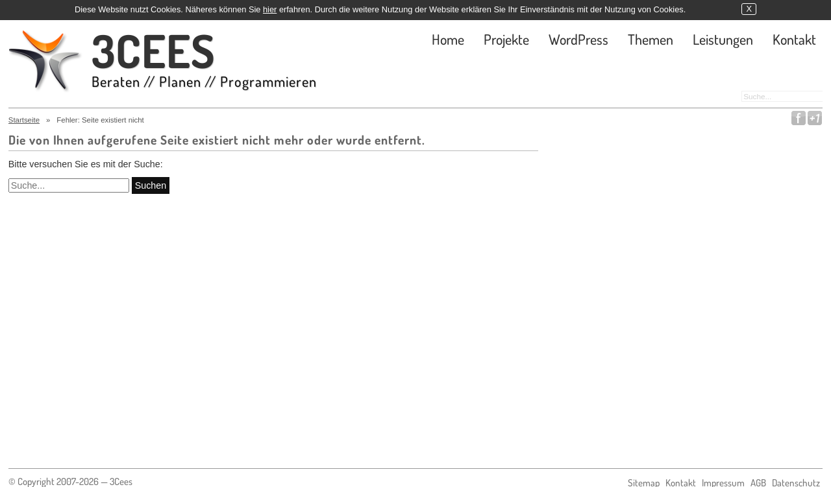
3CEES (204, 61)
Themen (650, 39)
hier (270, 9)
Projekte (506, 39)
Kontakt (794, 39)
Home (448, 39)
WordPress (578, 39)
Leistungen (723, 39)
